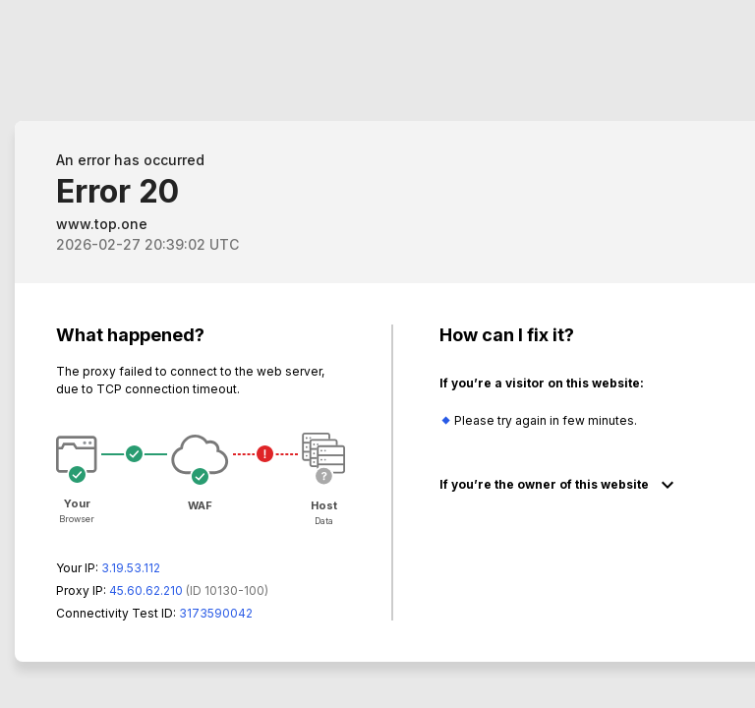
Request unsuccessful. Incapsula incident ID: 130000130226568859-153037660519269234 (377, 354)
